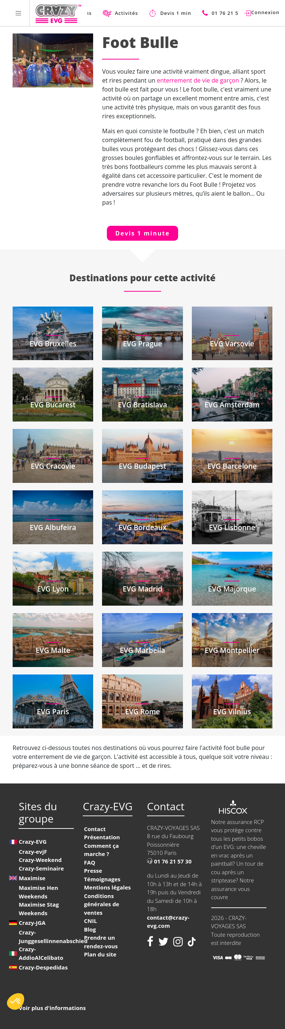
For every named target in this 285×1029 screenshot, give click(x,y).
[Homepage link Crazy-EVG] (58, 13)
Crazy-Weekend (40, 859)
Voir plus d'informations (52, 1008)
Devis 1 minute (142, 233)
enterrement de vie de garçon (198, 80)
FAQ (89, 862)
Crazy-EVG (32, 841)
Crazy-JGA (32, 922)
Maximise (32, 878)
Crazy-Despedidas (43, 967)
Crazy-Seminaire (41, 868)
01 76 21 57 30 (169, 861)
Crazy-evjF (33, 851)
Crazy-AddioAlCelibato (41, 953)
